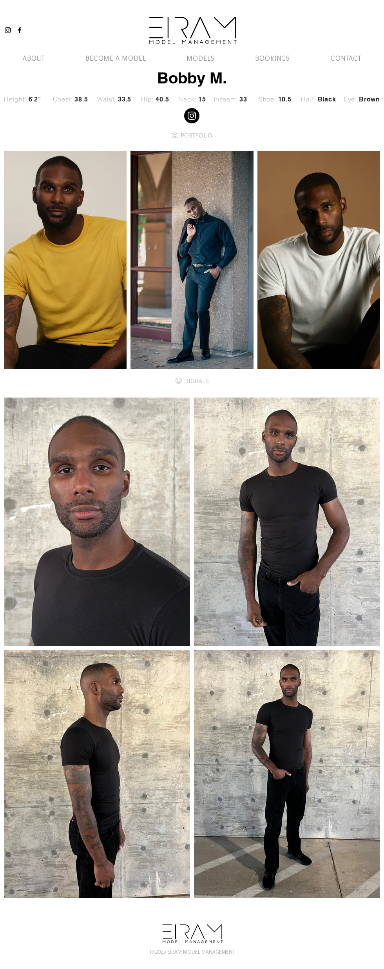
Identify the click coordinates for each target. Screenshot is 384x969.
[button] (200, 58)
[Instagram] (8, 30)
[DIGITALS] (192, 381)
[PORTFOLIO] (192, 135)
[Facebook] (20, 30)
